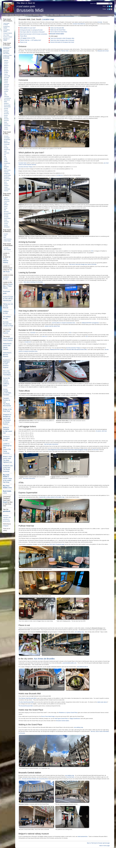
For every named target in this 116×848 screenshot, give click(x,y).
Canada (6, 234)
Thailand (6, 185)
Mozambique (7, 213)
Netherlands (7, 106)
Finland (6, 81)
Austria (6, 64)
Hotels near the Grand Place (57, 30)
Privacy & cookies (75, 15)
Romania (6, 113)
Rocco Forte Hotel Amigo (48, 716)
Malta (5, 101)
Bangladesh (7, 139)
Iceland (6, 91)
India (5, 151)
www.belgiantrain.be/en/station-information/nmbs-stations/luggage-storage (67, 449)
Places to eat (23, 42)
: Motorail (8, 305)
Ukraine (6, 129)
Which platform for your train (31, 153)
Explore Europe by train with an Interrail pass (8, 298)
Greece (6, 88)
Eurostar (8, 323)
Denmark (6, 77)
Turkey (6, 127)
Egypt (5, 203)
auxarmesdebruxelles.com (69, 663)
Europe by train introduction (7, 48)
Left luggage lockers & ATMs (27, 38)
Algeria (6, 197)
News (51, 15)
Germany (6, 84)
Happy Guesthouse (75, 718)
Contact (62, 15)
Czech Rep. (7, 76)
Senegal (6, 216)
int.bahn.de (60, 175)
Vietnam (6, 190)
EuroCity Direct (44, 778)
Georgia (6, 147)
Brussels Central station (57, 33)
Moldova (6, 103)
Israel (5, 158)
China (5, 146)
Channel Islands (7, 33)
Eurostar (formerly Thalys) (25, 166)
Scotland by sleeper (6, 27)
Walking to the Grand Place (30, 725)
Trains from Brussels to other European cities (62, 38)
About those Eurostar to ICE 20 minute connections (33, 34)
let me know (95, 449)
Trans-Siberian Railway (5, 260)
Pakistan (6, 171)
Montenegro (7, 105)
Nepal (5, 168)
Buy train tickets (19, 15)
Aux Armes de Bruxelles (44, 659)
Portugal (6, 112)
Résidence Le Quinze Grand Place (68, 712)
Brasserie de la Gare (103, 50)
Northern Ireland (7, 37)
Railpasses (42, 15)
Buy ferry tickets (28, 15)
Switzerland (7, 125)
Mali (5, 209)
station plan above (102, 702)
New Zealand (7, 249)
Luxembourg (7, 98)
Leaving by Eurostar (37, 30)
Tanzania (6, 221)
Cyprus (6, 74)
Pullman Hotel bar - (30, 40)
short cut (44, 336)
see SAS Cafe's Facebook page (55, 544)
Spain (5, 122)
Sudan (5, 220)
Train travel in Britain (6, 24)
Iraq (5, 156)
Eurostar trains (22, 163)
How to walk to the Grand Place (58, 31)
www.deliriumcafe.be (82, 666)
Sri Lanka (6, 180)
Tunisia (6, 223)
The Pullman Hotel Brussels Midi (27, 698)
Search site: (93, 3)
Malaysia (6, 166)
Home (6, 15)
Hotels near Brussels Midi (57, 28)
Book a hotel (36, 15)
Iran (5, 154)
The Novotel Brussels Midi (26, 706)
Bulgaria (6, 70)
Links (48, 15)
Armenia (6, 136)
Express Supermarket (28, 493)
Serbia (5, 117)
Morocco (6, 211)
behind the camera (45, 52)
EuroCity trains (70, 777)
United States (7, 240)
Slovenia (6, 120)
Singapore (6, 177)
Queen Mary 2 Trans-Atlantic (8, 286)
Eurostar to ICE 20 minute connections (35, 330)
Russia (6, 115)
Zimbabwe (6, 227)
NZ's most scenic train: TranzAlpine (7, 372)
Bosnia (6, 69)
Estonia (6, 79)
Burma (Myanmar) (7, 142)
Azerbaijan (7, 138)
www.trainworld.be (83, 836)
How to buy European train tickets (6, 52)
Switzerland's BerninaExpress (7, 354)
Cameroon (7, 201)
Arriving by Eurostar (25, 30)
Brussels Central (26, 773)
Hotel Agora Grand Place (61, 718)
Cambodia (6, 144)
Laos (5, 165)
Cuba (5, 235)
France (6, 82)
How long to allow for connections (33, 311)
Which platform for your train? (28, 28)
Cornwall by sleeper (6, 30)
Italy (5, 93)
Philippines (7, 173)
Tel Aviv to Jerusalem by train (6, 438)
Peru (5, 237)
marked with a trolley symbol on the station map (51, 497)
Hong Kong (7, 149)
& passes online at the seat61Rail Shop (7, 478)
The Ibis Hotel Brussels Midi (26, 702)
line (79, 23)
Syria (5, 182)
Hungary (6, 89)
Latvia (5, 94)
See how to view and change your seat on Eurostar (82, 264)
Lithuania (6, 96)
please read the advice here (52, 326)
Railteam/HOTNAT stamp (57, 349)
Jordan (6, 161)
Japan (5, 159)
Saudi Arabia (7, 175)
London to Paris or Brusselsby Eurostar (7, 57)
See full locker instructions (51, 444)
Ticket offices (23, 36)
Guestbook (67, 15)
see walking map (79, 632)
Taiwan (6, 183)
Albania (6, 60)
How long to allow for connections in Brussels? (32, 32)
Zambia (6, 225)
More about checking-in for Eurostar (33, 282)
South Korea (7, 178)
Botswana (6, 199)
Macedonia (7, 100)
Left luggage (24, 426)
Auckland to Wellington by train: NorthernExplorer (7, 363)
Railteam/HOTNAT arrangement (90, 322)
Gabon (6, 206)
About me (56, 15)
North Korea (7, 170)
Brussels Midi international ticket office (77, 349)
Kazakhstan (7, 163)
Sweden (6, 124)
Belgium (6, 65)
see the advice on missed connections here (63, 322)
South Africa (7, 218)
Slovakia (6, 118)
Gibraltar (6, 86)
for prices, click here (101, 431)
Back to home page (104, 845)
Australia (6, 248)
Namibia (6, 215)
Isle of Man (6, 35)
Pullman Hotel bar (26, 526)
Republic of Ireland (6, 39)
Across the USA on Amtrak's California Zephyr (6, 381)
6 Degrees (5, 525)
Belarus (6, 67)
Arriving (22, 242)
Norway (6, 108)
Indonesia (6, 153)
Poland (6, 110)
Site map (12, 15)
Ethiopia (6, 204)
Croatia (6, 72)
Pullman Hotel (65, 50)
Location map (48, 19)
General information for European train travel (62, 42)
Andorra (6, 62)
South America (7, 239)
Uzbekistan (7, 189)
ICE (20, 168)
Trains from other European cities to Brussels (62, 40)
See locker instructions (29, 478)
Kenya (5, 208)
